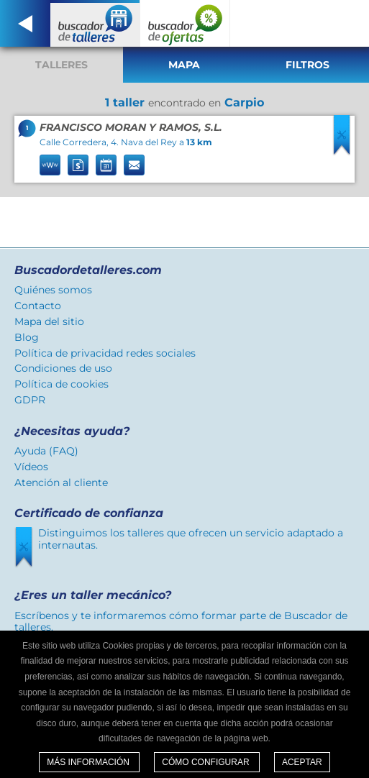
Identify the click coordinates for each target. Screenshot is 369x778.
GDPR (29, 399)
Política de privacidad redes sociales (105, 353)
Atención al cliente (61, 482)
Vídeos (31, 466)
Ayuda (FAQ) (46, 450)
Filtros (307, 64)
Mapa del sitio (49, 321)
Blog (26, 337)
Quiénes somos (53, 289)
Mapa (184, 64)
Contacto (37, 305)
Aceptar (302, 762)
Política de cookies (61, 383)
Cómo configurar (207, 762)
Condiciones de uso (63, 368)
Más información (89, 762)
